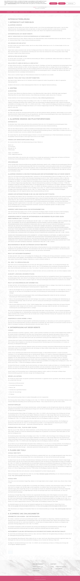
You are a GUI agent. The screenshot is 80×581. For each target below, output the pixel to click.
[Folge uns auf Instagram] (72, 5)
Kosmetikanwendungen (52, 12)
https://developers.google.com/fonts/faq (45, 473)
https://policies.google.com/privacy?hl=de (21, 475)
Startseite (9, 11)
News (67, 11)
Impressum (43, 577)
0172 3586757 (59, 568)
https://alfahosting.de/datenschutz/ (46, 97)
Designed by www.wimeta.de (40, 579)
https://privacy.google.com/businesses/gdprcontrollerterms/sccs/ (52, 505)
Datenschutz (37, 577)
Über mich (15, 11)
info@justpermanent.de (61, 566)
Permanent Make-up (24, 12)
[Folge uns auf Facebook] (70, 5)
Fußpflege (62, 11)
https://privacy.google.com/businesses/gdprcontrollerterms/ (21, 505)
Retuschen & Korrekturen (37, 11)
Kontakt (9, 14)
